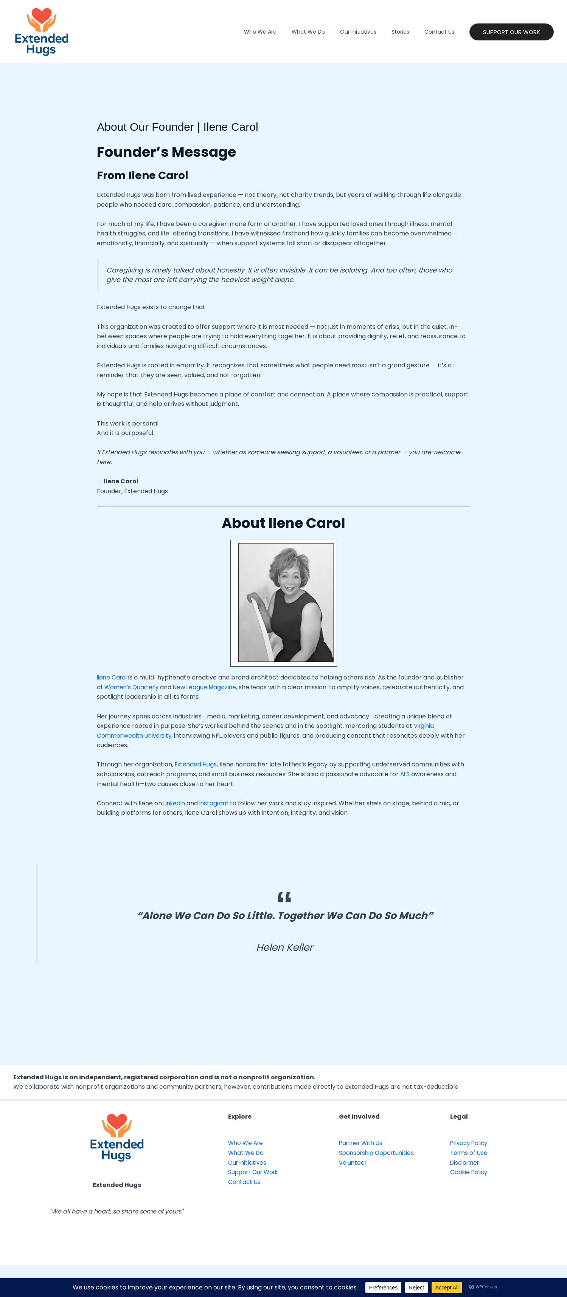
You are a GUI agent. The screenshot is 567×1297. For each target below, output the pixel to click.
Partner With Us (362, 1143)
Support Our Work (255, 1172)
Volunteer (353, 1162)
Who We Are (280, 32)
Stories (407, 32)
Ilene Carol (113, 677)
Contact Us (442, 32)
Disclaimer (466, 1162)
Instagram (217, 803)
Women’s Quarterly (133, 687)
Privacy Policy (470, 1143)
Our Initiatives (369, 32)
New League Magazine (209, 687)
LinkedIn (175, 803)
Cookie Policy (469, 1172)
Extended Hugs (197, 764)
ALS (406, 774)
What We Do (324, 32)
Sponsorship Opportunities (378, 1152)
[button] (511, 31)
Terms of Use (469, 1152)
